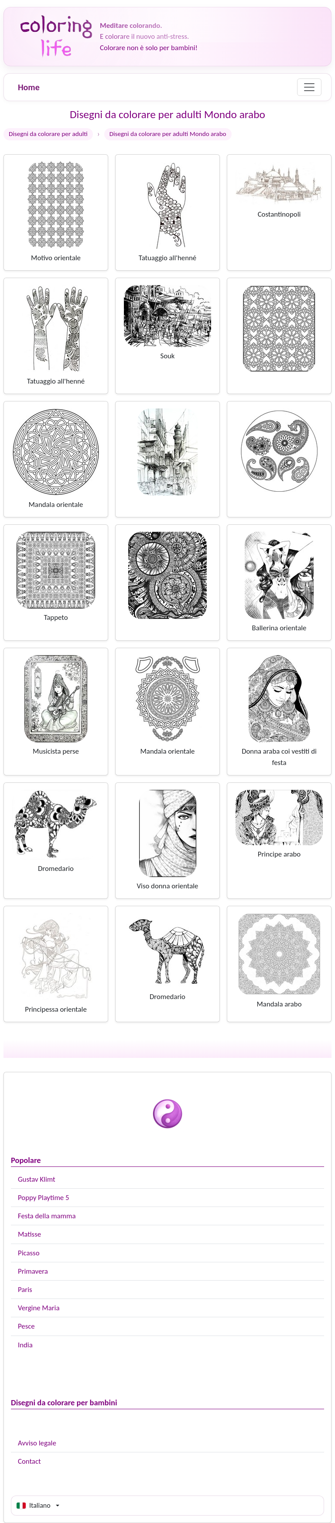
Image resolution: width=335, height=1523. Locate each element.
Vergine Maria (39, 1307)
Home (29, 87)
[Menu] (309, 87)
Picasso (29, 1253)
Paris (25, 1289)
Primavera (33, 1271)
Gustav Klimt (36, 1179)
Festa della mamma (46, 1215)
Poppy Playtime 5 (43, 1197)
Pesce (26, 1326)
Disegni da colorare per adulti (48, 134)
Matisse (29, 1234)
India (25, 1345)
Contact (29, 1461)
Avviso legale (37, 1443)
